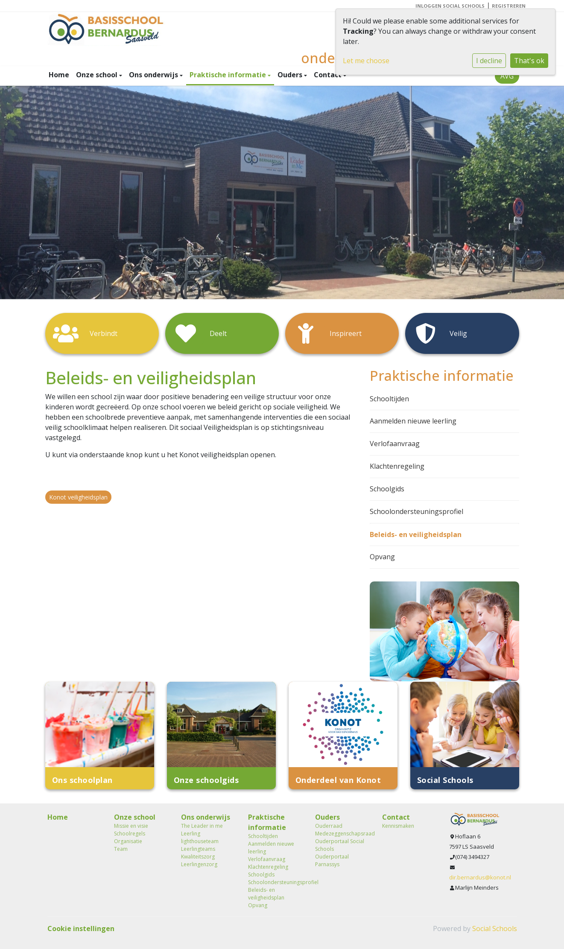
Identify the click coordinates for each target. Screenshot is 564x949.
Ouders (291, 74)
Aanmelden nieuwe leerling (413, 421)
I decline (489, 60)
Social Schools (494, 928)
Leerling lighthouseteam (200, 837)
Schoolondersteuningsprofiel (416, 511)
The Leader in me (202, 825)
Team (121, 849)
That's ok (529, 60)
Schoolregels (129, 833)
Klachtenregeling (397, 466)
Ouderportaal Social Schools (339, 845)
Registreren (509, 6)
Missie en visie (131, 825)
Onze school (97, 74)
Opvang (382, 556)
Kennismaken (398, 825)
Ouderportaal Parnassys (332, 860)
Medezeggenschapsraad (342, 833)
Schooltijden (389, 398)
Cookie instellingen (80, 928)
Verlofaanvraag (395, 443)
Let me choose (366, 60)
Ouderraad (328, 825)
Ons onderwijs (154, 74)
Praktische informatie (229, 74)
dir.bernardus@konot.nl (480, 877)
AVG (507, 76)
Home (59, 74)
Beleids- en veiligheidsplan (416, 534)
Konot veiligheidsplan (78, 497)
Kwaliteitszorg (198, 856)
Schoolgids (387, 488)
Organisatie (128, 841)
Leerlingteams (198, 849)
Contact (328, 74)
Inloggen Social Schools (450, 6)
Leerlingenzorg (199, 864)
